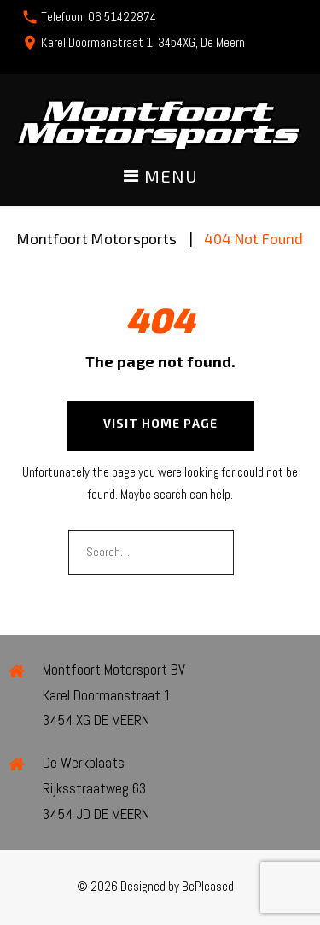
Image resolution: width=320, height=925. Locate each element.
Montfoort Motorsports (97, 238)
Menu (160, 176)
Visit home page (160, 423)
